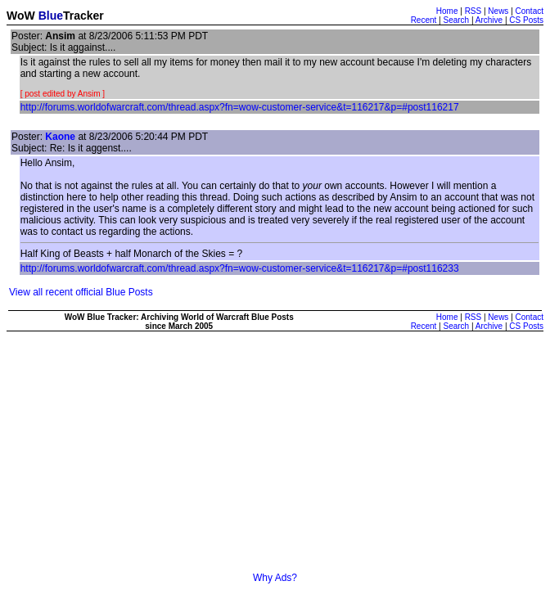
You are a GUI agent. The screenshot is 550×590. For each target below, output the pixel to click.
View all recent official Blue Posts (81, 292)
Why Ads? (275, 577)
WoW (21, 15)
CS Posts (526, 20)
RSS (473, 11)
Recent (424, 20)
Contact (529, 11)
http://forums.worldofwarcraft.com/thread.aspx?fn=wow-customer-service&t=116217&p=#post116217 (239, 107)
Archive (489, 20)
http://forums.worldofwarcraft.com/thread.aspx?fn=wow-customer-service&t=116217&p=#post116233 (239, 268)
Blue (50, 15)
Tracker (83, 15)
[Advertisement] (278, 457)
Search (456, 20)
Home (447, 11)
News (498, 11)
